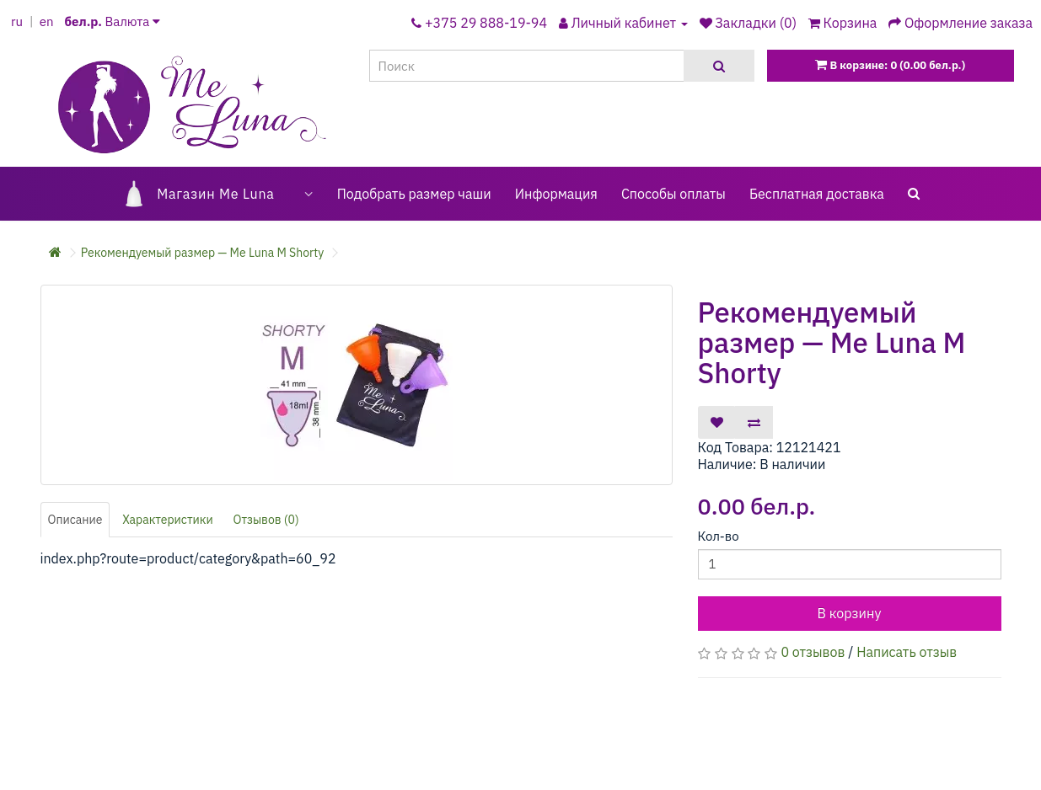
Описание (75, 519)
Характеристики (167, 519)
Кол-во (718, 536)
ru (17, 21)
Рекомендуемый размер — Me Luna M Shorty (202, 252)
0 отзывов (813, 651)
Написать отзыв (906, 651)
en (47, 21)
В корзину (850, 613)
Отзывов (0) (265, 519)
